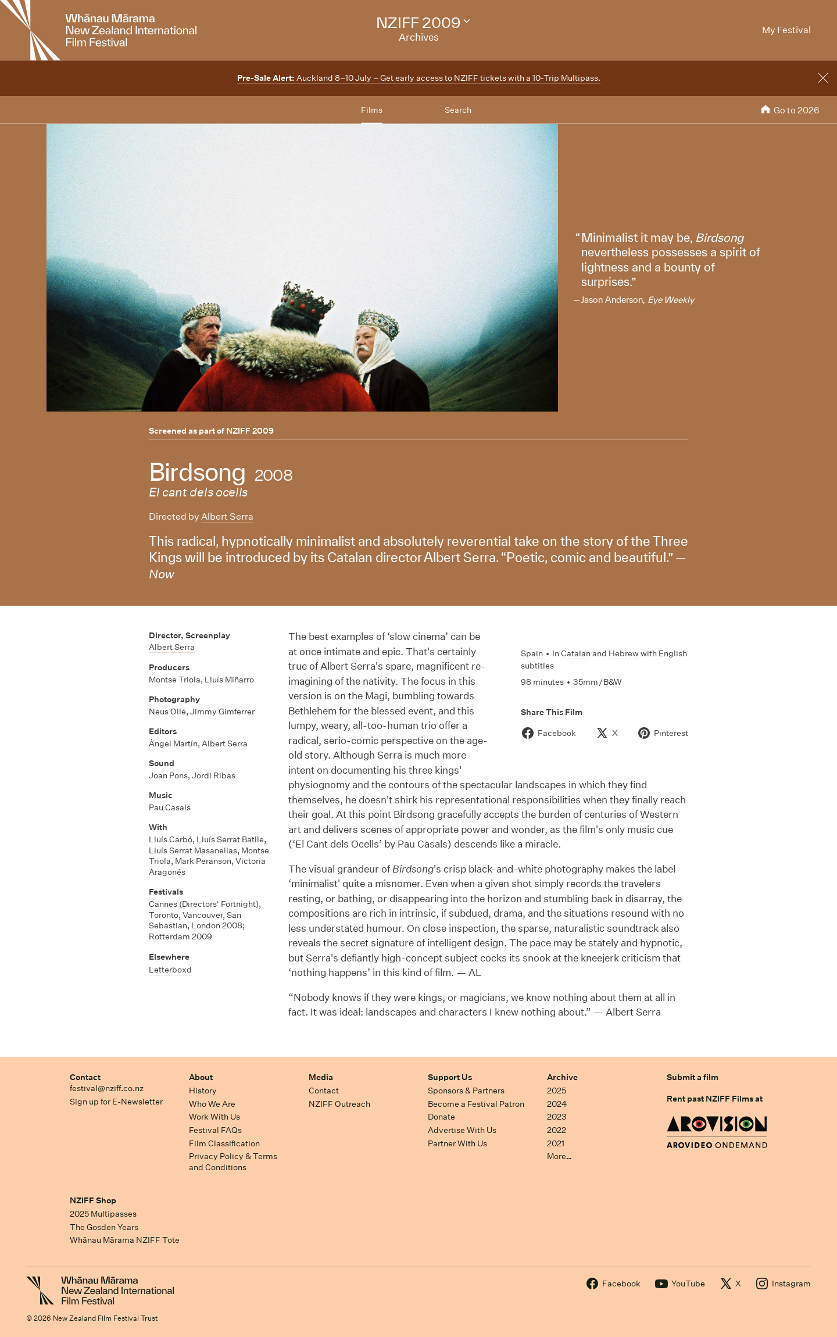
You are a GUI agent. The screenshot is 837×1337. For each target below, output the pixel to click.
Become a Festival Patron (476, 1104)
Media (321, 1077)
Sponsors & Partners (466, 1090)
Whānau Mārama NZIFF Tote (125, 1240)
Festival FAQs (215, 1130)
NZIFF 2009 (250, 431)
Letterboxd (170, 969)
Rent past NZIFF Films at (715, 1098)
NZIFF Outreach (339, 1104)
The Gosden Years (104, 1227)
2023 (557, 1116)
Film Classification (224, 1143)
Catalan (576, 653)
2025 (556, 1090)
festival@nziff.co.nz (107, 1088)
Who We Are (212, 1104)
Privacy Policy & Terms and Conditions (233, 1161)
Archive (562, 1077)
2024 (557, 1104)
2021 (555, 1143)
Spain (532, 653)
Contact (85, 1077)
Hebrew (624, 653)
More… (559, 1156)
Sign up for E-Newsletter (116, 1101)
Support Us (450, 1077)
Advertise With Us (462, 1130)
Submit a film (692, 1077)
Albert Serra (227, 516)
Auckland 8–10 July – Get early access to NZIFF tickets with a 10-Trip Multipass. (418, 78)
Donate (441, 1116)
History (203, 1090)
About (201, 1077)
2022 (556, 1130)
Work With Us (214, 1116)
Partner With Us (457, 1143)
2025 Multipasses (103, 1214)
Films (371, 110)
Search (458, 110)
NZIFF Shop (93, 1200)
